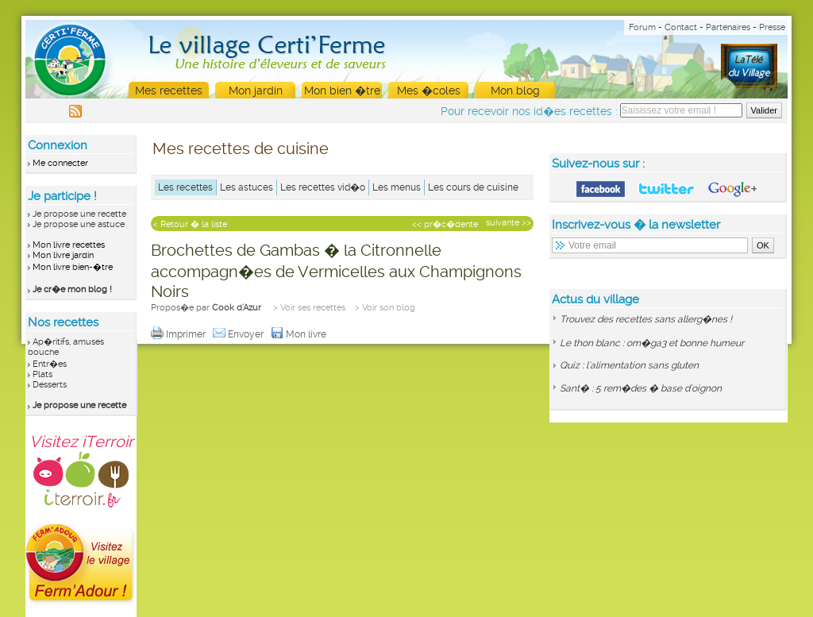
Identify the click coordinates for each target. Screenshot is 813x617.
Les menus (396, 187)
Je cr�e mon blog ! (72, 289)
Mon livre (300, 334)
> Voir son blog (385, 308)
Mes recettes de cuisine (240, 148)
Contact (681, 27)
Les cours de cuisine (473, 187)
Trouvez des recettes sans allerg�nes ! (646, 319)
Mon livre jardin (63, 255)
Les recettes (185, 187)
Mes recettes (168, 90)
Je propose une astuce (79, 224)
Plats (42, 374)
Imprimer (179, 334)
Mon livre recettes (69, 245)
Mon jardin (256, 90)
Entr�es (50, 364)
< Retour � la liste (190, 224)
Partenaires (728, 27)
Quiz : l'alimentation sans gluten (629, 365)
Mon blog (515, 90)
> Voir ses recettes (309, 308)
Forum (642, 27)
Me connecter (60, 163)
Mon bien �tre (342, 90)
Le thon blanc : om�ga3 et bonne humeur (652, 343)
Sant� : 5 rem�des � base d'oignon (641, 388)
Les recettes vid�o (322, 187)
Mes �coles (428, 90)
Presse (772, 27)
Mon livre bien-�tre (73, 267)
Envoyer (239, 334)
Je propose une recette (79, 214)
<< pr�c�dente (445, 224)
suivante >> (508, 223)
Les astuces (246, 187)
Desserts (50, 385)
